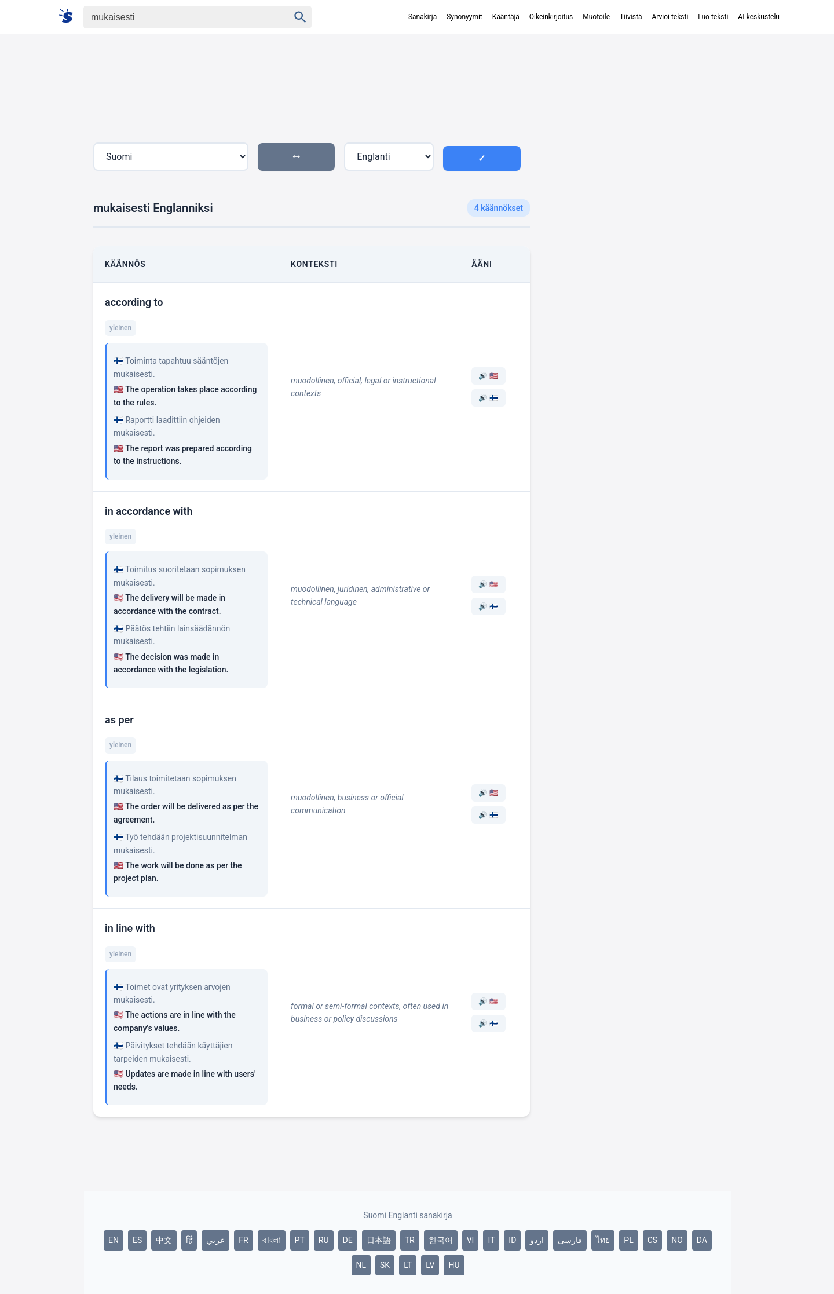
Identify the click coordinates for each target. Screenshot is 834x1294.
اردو (537, 1240)
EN (113, 1240)
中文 (164, 1240)
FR (243, 1240)
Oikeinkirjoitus (551, 17)
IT (491, 1240)
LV (430, 1265)
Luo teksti (713, 17)
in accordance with (149, 511)
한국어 (441, 1240)
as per (119, 720)
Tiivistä (631, 17)
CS (652, 1240)
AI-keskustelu (759, 17)
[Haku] (176, 17)
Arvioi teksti (670, 17)
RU (324, 1240)
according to (134, 302)
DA (702, 1240)
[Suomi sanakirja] (69, 16)
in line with (130, 928)
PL (628, 1240)
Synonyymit (464, 17)
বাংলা (271, 1240)
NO (677, 1240)
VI (470, 1240)
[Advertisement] (635, 245)
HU (453, 1265)
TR (410, 1240)
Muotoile (596, 17)
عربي (215, 1240)
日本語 (379, 1240)
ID (512, 1240)
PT (300, 1240)
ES (137, 1240)
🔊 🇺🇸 (488, 376)
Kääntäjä (506, 17)
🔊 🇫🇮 (488, 398)
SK (385, 1265)
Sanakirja (422, 17)
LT (408, 1265)
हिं (189, 1240)
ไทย (603, 1240)
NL (361, 1265)
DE (348, 1240)
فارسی (570, 1240)
